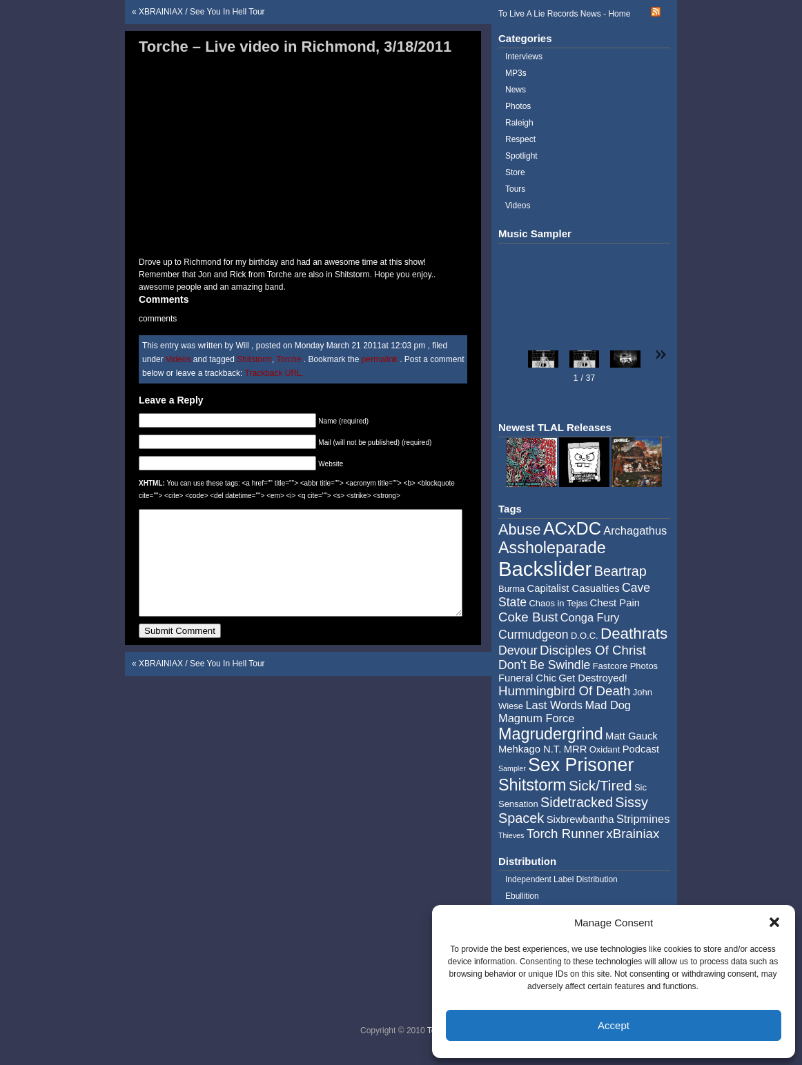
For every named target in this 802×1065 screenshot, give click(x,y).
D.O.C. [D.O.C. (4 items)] (584, 635)
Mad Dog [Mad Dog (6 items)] (608, 705)
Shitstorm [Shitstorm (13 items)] (532, 785)
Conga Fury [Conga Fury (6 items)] (590, 617)
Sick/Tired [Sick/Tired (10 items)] (600, 785)
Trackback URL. (274, 373)
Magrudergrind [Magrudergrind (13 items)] (550, 734)
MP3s (516, 73)
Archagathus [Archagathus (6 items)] (635, 530)
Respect (520, 139)
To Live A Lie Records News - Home (564, 14)
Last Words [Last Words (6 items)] (554, 705)
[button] (774, 922)
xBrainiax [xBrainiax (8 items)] (632, 833)
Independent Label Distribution (561, 879)
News (515, 89)
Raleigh (519, 123)
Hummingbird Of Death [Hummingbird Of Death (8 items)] (564, 691)
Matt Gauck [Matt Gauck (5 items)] (631, 735)
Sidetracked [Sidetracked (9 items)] (576, 802)
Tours (515, 189)
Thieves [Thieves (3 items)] (511, 835)
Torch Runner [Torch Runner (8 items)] (565, 833)
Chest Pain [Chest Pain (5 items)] (615, 602)
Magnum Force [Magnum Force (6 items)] (536, 718)
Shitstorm (254, 359)
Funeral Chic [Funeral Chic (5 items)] (527, 678)
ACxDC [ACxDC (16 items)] (572, 528)
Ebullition (522, 896)
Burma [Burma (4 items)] (511, 589)
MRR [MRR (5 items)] (575, 749)
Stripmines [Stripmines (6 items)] (643, 819)
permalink (381, 359)
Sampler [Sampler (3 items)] (512, 768)
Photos (518, 106)
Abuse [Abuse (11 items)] (519, 529)
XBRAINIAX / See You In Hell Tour (202, 12)
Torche (288, 359)
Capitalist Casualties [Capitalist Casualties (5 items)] (573, 588)
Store (515, 172)
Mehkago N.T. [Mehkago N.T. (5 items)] (529, 749)
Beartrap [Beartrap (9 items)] (620, 571)
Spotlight (521, 156)
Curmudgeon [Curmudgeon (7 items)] (533, 634)
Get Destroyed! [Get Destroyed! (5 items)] (592, 678)
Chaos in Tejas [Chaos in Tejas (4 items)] (558, 603)
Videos (178, 359)
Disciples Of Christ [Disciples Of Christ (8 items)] (593, 650)
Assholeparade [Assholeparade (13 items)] (552, 548)
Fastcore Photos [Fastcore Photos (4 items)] (625, 666)
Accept (613, 1025)
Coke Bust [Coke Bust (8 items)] (528, 617)
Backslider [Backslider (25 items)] (544, 568)
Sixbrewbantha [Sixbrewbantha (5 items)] (580, 819)
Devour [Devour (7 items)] (518, 650)
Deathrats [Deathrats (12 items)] (633, 633)
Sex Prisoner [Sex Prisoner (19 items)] (581, 765)
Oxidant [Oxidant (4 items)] (604, 749)
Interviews (523, 56)
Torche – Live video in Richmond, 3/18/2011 (295, 46)
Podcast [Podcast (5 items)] (641, 749)
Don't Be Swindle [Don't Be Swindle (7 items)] (544, 665)
